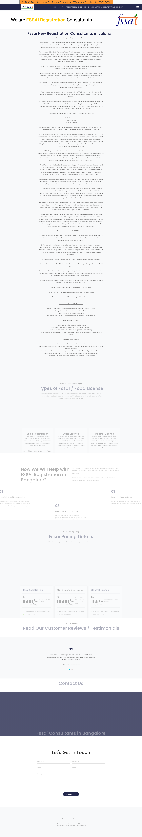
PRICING (86, 7)
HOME (52, 7)
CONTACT (119, 7)
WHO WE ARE (95, 7)
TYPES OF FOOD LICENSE (74, 7)
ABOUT (61, 7)
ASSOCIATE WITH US (108, 7)
